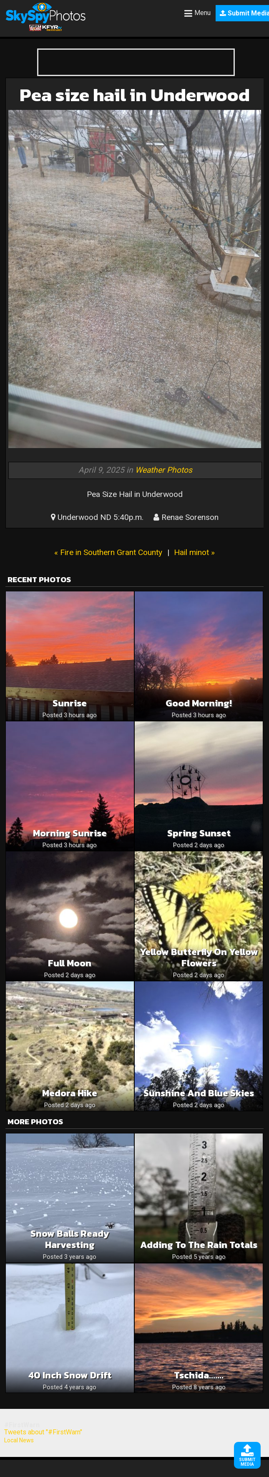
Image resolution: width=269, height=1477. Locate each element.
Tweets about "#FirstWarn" (43, 1432)
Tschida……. (199, 1375)
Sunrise (70, 703)
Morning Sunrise (70, 833)
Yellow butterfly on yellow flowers (199, 957)
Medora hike (69, 1093)
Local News (19, 1440)
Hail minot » (194, 552)
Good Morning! (199, 703)
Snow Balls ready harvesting (69, 1239)
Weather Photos (163, 470)
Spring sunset (199, 833)
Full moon (69, 963)
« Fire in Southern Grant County (108, 552)
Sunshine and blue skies (198, 1093)
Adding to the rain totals (198, 1244)
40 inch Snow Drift (69, 1375)
